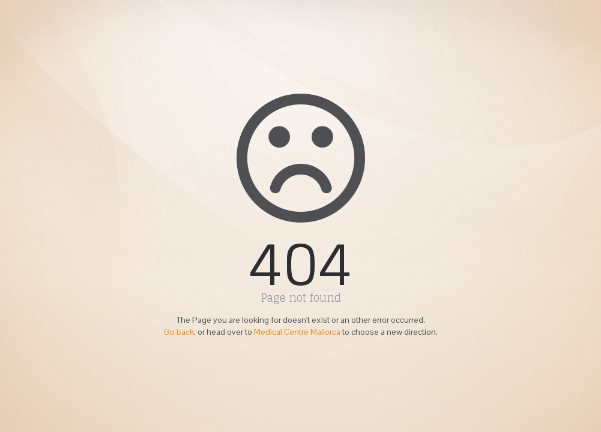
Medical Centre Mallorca (297, 331)
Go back (179, 331)
